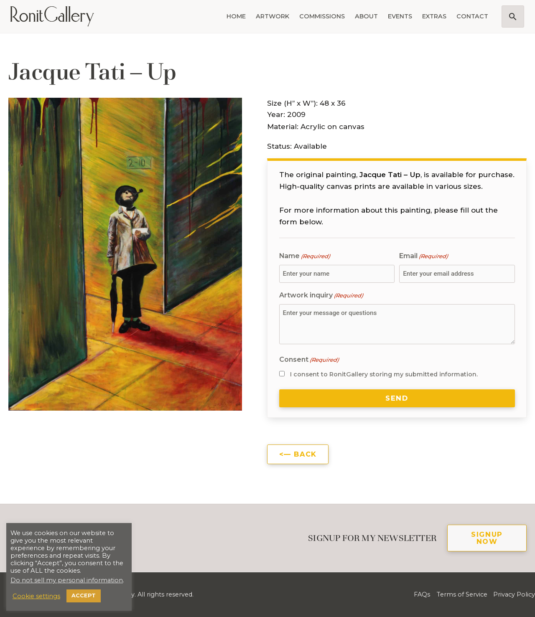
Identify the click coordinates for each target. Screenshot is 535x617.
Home (236, 16)
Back (305, 454)
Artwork (272, 16)
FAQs (422, 594)
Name (304, 256)
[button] (513, 16)
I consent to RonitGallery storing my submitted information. (384, 374)
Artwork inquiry (321, 295)
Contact (472, 16)
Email (423, 256)
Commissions (322, 16)
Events (400, 16)
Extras (434, 16)
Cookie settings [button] (36, 596)
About (366, 16)
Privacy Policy (514, 594)
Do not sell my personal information (66, 580)
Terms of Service (461, 594)
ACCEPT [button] (83, 595)
